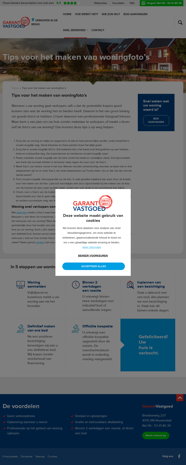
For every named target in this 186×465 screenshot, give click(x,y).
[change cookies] (93, 255)
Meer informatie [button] (91, 247)
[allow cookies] (93, 266)
